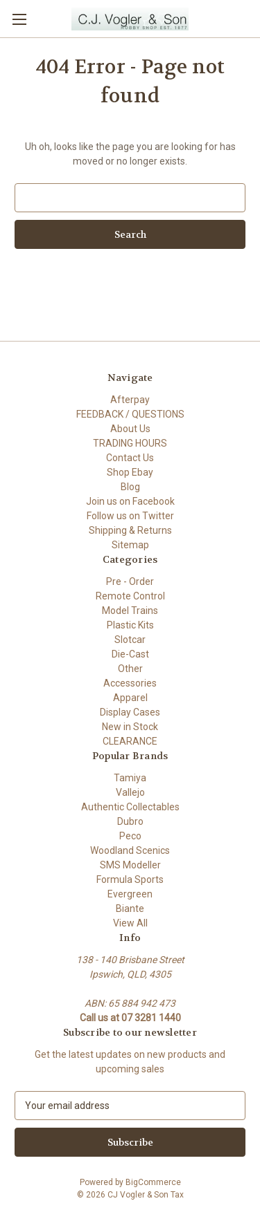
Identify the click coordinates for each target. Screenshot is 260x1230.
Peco (130, 835)
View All (130, 923)
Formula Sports (130, 879)
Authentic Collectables (130, 806)
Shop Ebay (130, 472)
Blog (130, 486)
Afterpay (130, 399)
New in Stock (130, 726)
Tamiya (130, 777)
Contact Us (130, 457)
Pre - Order (130, 581)
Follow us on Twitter (130, 515)
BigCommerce (153, 1182)
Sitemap (130, 544)
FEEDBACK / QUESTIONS (130, 414)
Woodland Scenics (130, 850)
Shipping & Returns (130, 530)
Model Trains (130, 610)
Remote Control (130, 596)
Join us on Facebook (130, 501)
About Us (130, 428)
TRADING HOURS (130, 443)
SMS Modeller (130, 864)
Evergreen (130, 894)
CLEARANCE (130, 741)
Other (130, 668)
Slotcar (130, 639)
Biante (130, 908)
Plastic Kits (130, 625)
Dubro (130, 821)
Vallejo (130, 792)
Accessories (130, 683)
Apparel (130, 697)
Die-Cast (130, 654)
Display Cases (130, 712)
